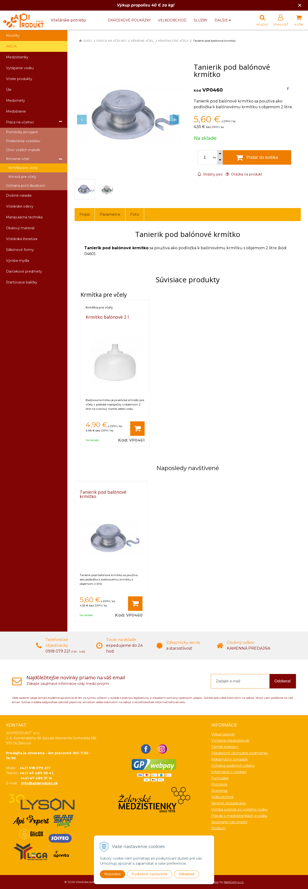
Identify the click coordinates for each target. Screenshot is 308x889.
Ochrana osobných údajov (233, 765)
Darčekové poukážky (129, 20)
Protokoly (219, 784)
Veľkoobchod (172, 20)
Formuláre (220, 778)
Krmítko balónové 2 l (107, 317)
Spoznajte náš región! (229, 822)
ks (214, 157)
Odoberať (283, 681)
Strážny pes (209, 174)
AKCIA (11, 46)
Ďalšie (223, 20)
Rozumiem (112, 874)
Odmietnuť (187, 874)
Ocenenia (219, 790)
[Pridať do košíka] (137, 428)
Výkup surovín (223, 734)
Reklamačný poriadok (229, 759)
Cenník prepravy (224, 747)
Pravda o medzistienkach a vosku (239, 816)
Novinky (13, 35)
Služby (200, 20)
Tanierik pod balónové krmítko (103, 494)
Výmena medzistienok (230, 740)
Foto (134, 214)
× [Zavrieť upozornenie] (300, 5)
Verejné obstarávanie (228, 803)
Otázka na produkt (244, 174)
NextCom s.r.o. (234, 882)
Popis (84, 214)
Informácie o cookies (228, 772)
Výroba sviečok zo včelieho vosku (239, 809)
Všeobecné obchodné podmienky (239, 753)
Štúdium (218, 828)
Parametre (110, 214)
